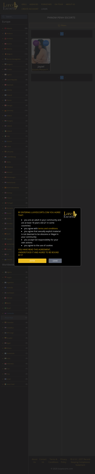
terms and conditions (48, 228)
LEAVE (55, 261)
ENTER (32, 261)
